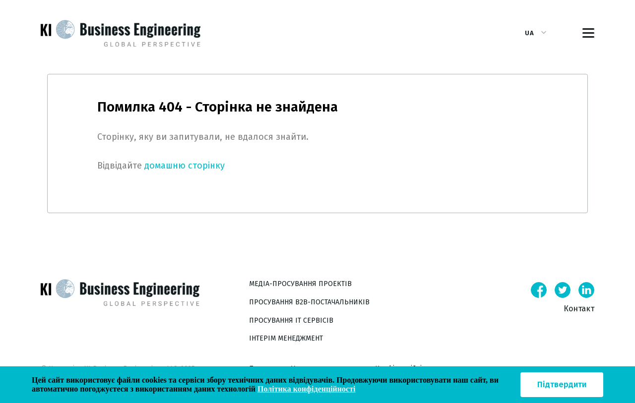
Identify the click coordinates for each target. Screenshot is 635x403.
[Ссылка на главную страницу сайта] (120, 33)
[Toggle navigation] (588, 33)
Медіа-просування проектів (300, 284)
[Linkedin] (586, 290)
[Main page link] (145, 311)
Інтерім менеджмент (286, 338)
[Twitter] (562, 290)
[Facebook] (539, 290)
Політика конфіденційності (306, 389)
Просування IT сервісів (291, 320)
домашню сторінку (184, 165)
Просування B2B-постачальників (309, 302)
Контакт (579, 308)
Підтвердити (561, 384)
